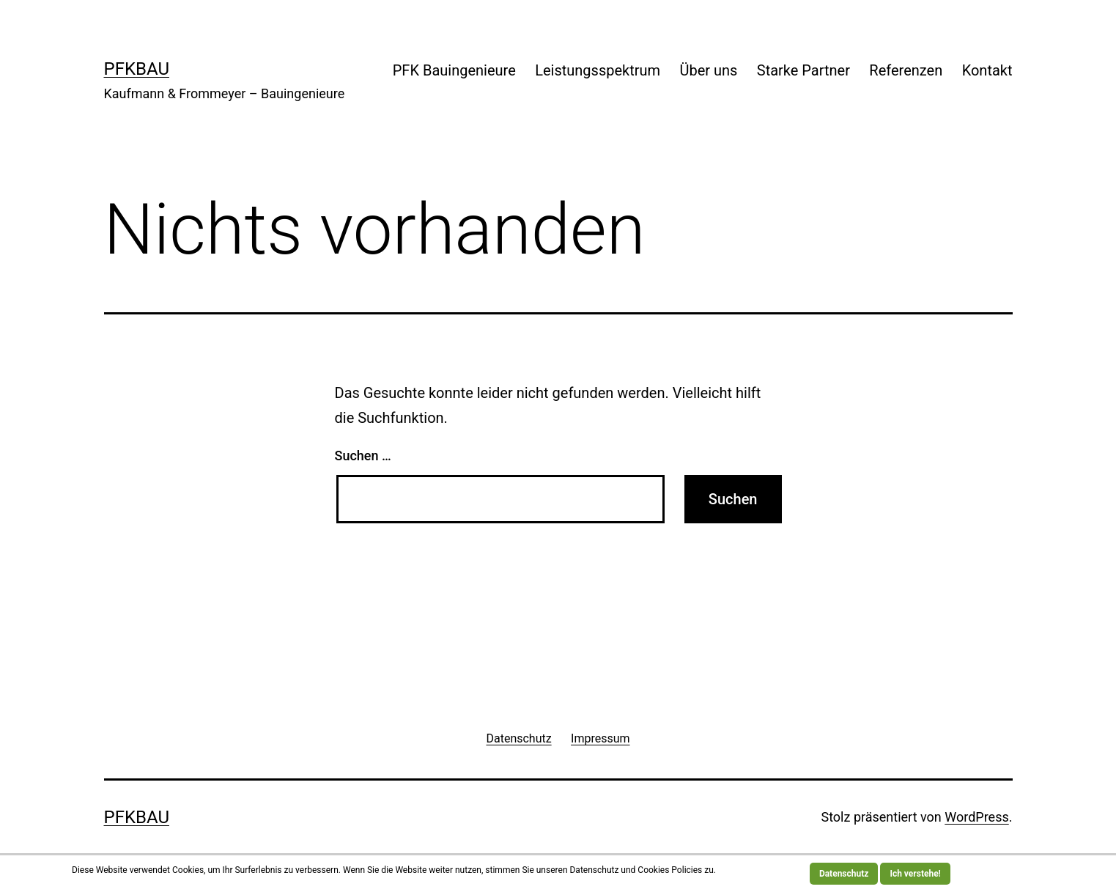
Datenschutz (844, 874)
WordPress (976, 817)
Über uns (708, 70)
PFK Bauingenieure (454, 70)
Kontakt (987, 70)
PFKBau (136, 69)
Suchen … (363, 455)
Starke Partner (803, 70)
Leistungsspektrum (597, 70)
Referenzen (905, 70)
